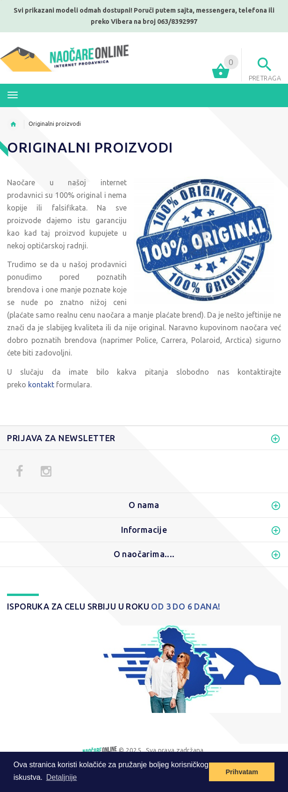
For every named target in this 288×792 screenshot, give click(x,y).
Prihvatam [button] (241, 772)
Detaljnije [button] (61, 777)
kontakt (41, 384)
